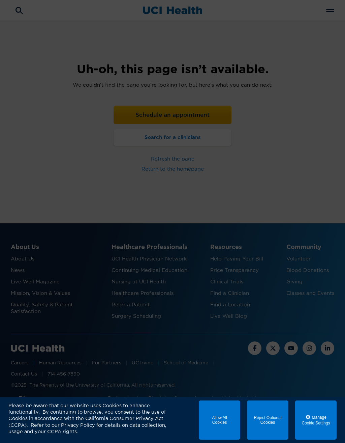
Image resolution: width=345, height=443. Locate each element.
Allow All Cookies (219, 420)
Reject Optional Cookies (267, 420)
